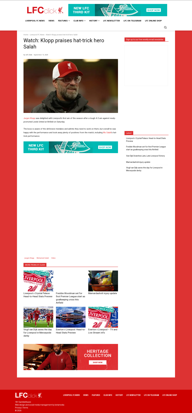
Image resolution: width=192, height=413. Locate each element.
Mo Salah (107, 132)
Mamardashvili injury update (99, 293)
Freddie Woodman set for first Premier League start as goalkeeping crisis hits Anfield (70, 296)
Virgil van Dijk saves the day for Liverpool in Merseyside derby (144, 169)
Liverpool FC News (37, 35)
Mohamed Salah (43, 258)
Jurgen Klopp (29, 118)
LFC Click (29, 55)
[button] (165, 27)
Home (25, 35)
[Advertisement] (70, 234)
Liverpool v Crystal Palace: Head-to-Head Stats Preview (146, 139)
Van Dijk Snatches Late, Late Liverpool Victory (145, 156)
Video (53, 258)
